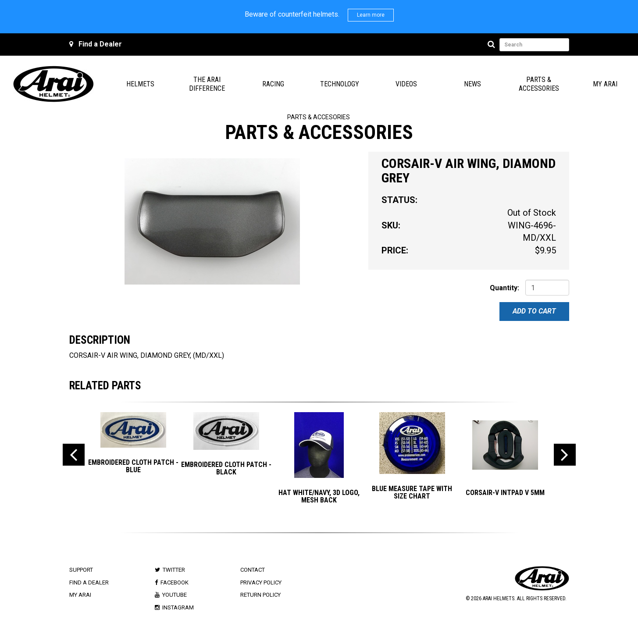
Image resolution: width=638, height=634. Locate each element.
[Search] (493, 45)
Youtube (174, 594)
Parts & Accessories (539, 84)
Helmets (140, 84)
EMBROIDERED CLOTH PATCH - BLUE (133, 466)
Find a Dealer (100, 44)
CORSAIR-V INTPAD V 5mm (505, 492)
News (472, 84)
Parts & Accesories (318, 117)
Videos (406, 84)
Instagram (178, 607)
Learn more (371, 15)
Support (81, 569)
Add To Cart (534, 311)
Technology (339, 84)
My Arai (605, 84)
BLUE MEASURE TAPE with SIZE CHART (412, 492)
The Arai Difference (207, 84)
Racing (273, 84)
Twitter (174, 569)
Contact (252, 569)
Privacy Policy (261, 582)
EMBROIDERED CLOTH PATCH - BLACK (226, 468)
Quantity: (504, 288)
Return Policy (260, 594)
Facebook (174, 582)
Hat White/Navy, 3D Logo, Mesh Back (319, 496)
